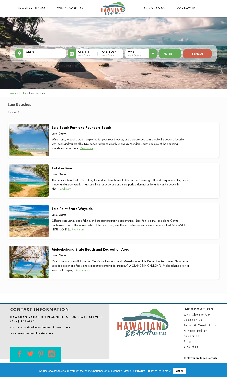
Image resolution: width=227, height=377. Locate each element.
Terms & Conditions (200, 325)
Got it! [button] (179, 371)
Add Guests (134, 55)
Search (197, 54)
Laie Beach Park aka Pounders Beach (81, 127)
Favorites (191, 336)
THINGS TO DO (154, 8)
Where (30, 51)
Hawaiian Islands (32, 8)
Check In (83, 51)
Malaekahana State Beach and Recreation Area (90, 249)
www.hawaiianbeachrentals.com (31, 333)
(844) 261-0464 (23, 321)
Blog (187, 341)
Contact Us (186, 8)
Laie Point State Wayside (72, 208)
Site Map (191, 347)
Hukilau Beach (63, 168)
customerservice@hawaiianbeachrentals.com (40, 327)
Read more (86, 148)
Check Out (109, 51)
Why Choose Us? (70, 8)
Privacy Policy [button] (144, 370)
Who (131, 51)
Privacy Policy (196, 330)
